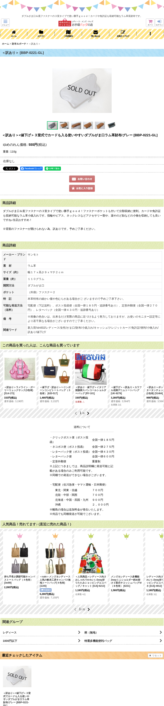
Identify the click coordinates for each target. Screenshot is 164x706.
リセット (155, 655)
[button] (5, 22)
